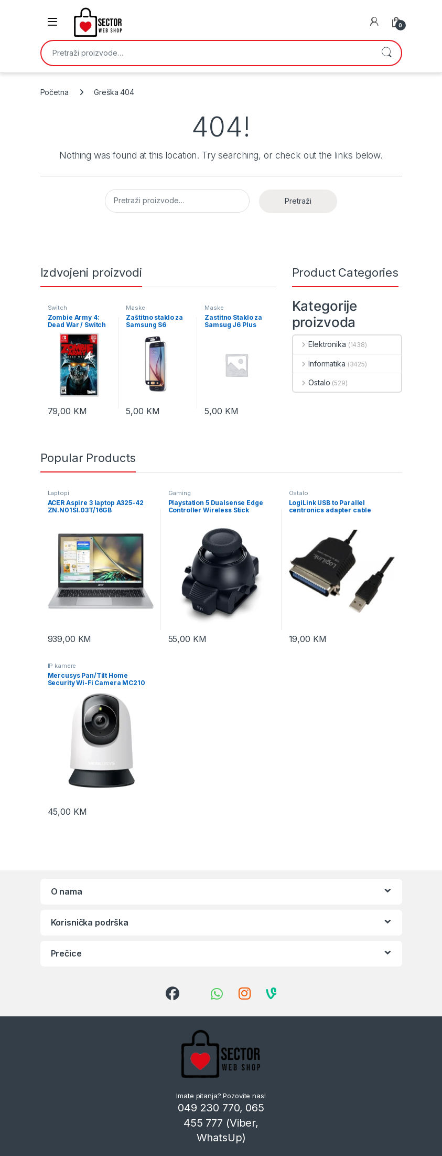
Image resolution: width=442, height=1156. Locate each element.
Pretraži (386, 53)
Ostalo (311, 382)
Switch (57, 307)
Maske (135, 307)
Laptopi (58, 493)
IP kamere (62, 665)
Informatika (319, 363)
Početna (54, 92)
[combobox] (206, 53)
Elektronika (319, 344)
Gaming (179, 493)
